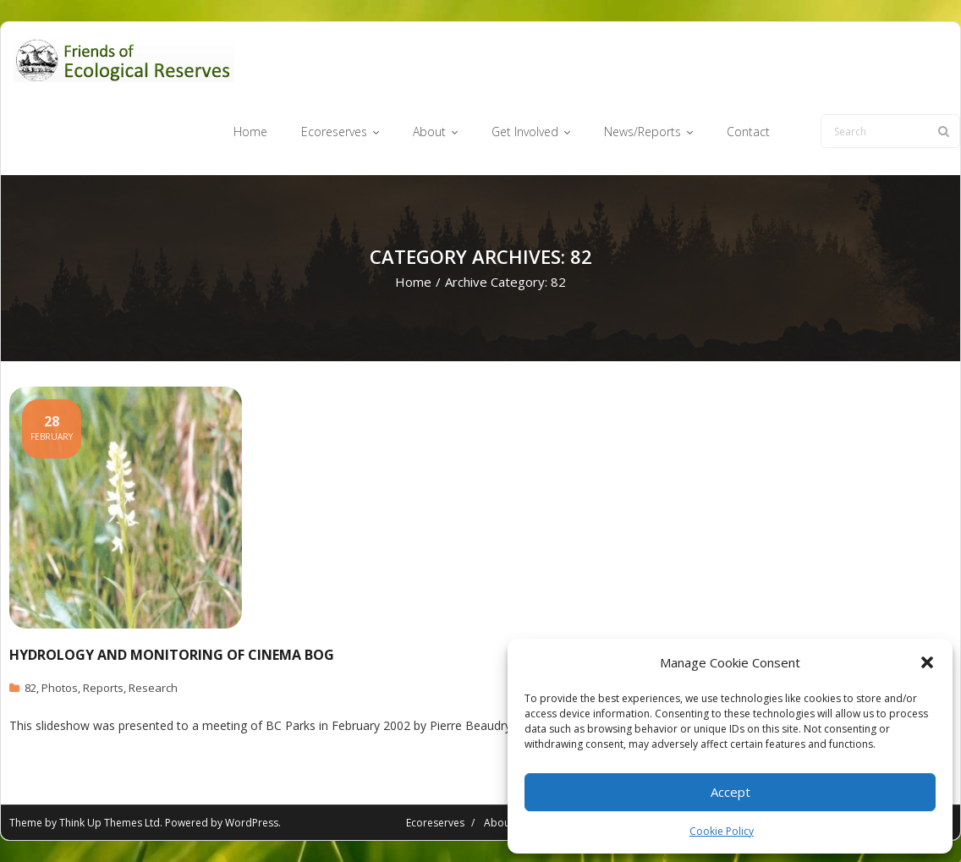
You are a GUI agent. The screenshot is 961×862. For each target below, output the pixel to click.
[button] (927, 662)
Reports (103, 687)
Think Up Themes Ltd (109, 822)
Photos (59, 687)
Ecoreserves (435, 822)
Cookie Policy (721, 831)
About (498, 822)
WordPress (251, 822)
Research (153, 687)
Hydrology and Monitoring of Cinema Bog (171, 654)
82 (30, 687)
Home (413, 281)
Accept (730, 791)
